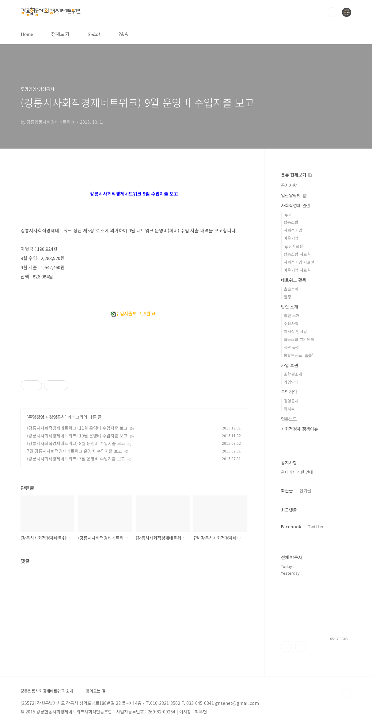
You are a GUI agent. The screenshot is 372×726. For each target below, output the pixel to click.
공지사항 (289, 185)
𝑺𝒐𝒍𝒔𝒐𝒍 (94, 33)
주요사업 (291, 323)
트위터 (300, 646)
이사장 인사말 (295, 331)
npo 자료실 (293, 246)
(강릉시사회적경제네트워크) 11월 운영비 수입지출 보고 (77, 428)
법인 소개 (289, 307)
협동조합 (291, 222)
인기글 (305, 490)
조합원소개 (293, 374)
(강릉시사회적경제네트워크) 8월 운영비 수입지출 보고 (76, 443)
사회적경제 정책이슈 (299, 429)
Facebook (291, 526)
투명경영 (36, 417)
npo (287, 214)
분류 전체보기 (296, 175)
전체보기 (60, 33)
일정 (287, 297)
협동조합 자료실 (297, 254)
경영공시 (57, 417)
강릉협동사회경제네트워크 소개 (47, 691)
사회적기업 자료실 (299, 262)
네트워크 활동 (293, 280)
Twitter (316, 526)
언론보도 (289, 419)
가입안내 (291, 382)
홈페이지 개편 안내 (297, 472)
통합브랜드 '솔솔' (298, 355)
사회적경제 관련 (295, 205)
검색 (332, 12)
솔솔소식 (291, 289)
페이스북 (286, 646)
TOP (346, 693)
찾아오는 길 (95, 691)
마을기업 (291, 238)
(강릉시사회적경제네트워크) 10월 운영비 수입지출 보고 (77, 436)
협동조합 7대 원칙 (299, 339)
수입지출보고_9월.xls (134, 313)
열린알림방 (293, 195)
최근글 (287, 490)
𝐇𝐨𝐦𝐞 (27, 33)
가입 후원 (289, 365)
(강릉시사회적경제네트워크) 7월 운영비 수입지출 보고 (76, 459)
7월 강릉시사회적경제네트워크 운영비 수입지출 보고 (74, 451)
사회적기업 (293, 230)
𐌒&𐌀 (123, 33)
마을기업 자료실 (297, 270)
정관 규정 (292, 347)
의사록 (289, 409)
